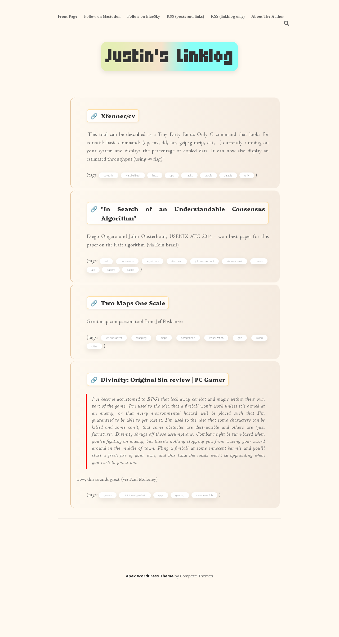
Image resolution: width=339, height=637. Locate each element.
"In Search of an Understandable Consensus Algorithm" (183, 225)
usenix (257, 278)
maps (165, 363)
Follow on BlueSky (143, 16)
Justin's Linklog (169, 56)
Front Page (67, 16)
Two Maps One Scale (135, 324)
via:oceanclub (207, 547)
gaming (183, 547)
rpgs (164, 547)
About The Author (267, 16)
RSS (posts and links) (185, 16)
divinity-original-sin (138, 547)
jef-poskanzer (117, 363)
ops (175, 184)
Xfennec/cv (120, 117)
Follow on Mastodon (102, 16)
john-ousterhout (204, 278)
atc (95, 287)
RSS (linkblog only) (228, 16)
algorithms (154, 278)
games (111, 547)
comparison (189, 363)
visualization (216, 363)
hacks (192, 184)
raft (109, 278)
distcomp (177, 278)
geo (239, 363)
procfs (212, 184)
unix (250, 184)
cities (96, 372)
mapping (143, 363)
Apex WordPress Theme (149, 629)
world (258, 363)
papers (113, 287)
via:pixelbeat (136, 184)
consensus (129, 278)
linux (158, 184)
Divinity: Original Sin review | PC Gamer (167, 409)
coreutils (112, 184)
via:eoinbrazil (234, 278)
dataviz (232, 184)
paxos (132, 287)
